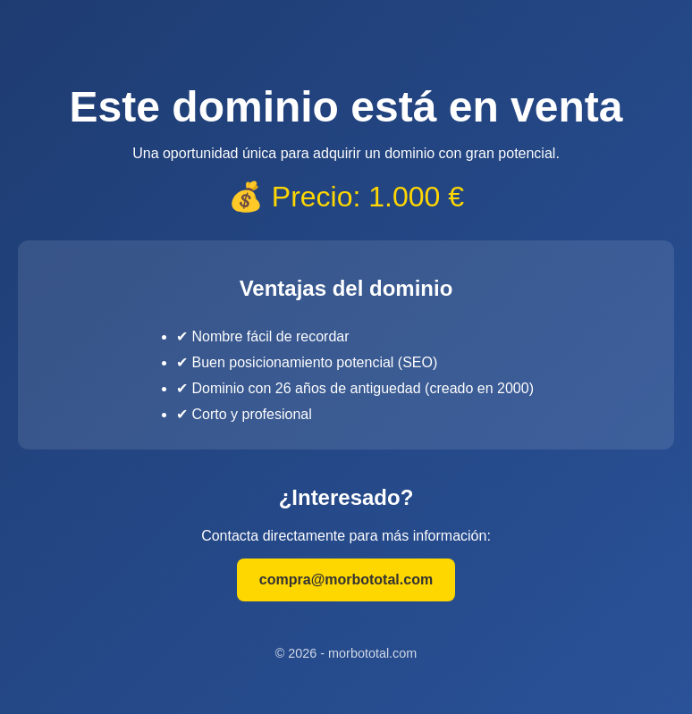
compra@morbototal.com (346, 579)
